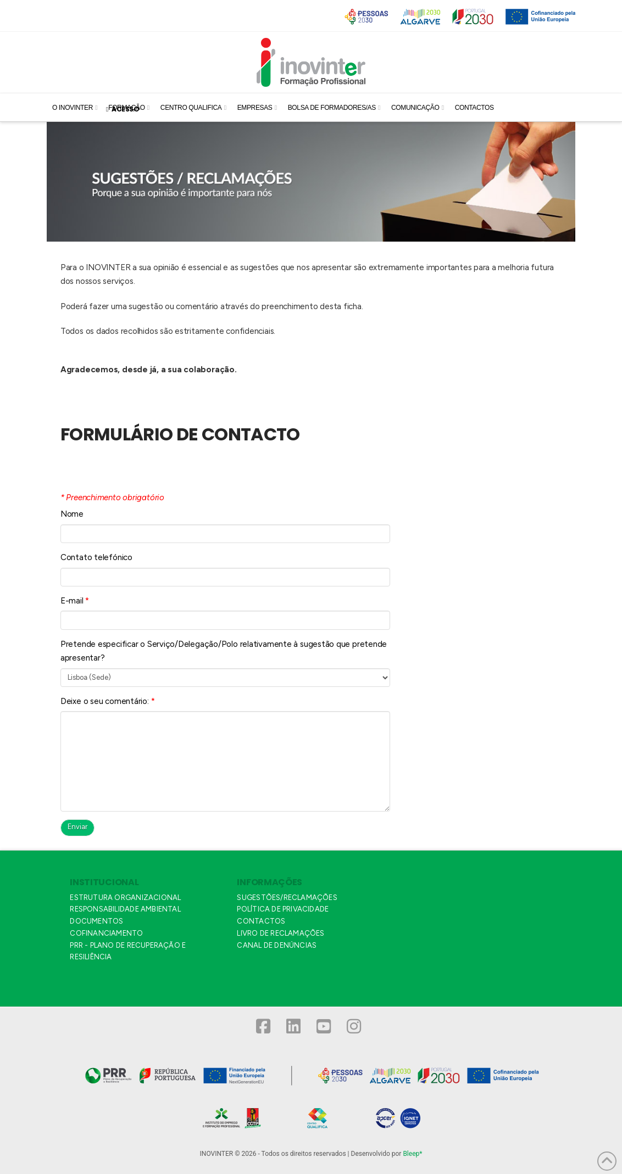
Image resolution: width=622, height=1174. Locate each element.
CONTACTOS (261, 921)
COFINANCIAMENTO (106, 933)
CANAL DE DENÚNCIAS (276, 945)
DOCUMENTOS (96, 921)
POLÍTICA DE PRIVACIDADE (283, 909)
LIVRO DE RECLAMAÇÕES (280, 933)
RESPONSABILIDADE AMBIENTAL (125, 909)
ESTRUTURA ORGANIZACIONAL (125, 897)
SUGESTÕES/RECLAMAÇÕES (287, 897)
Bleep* (412, 1154)
